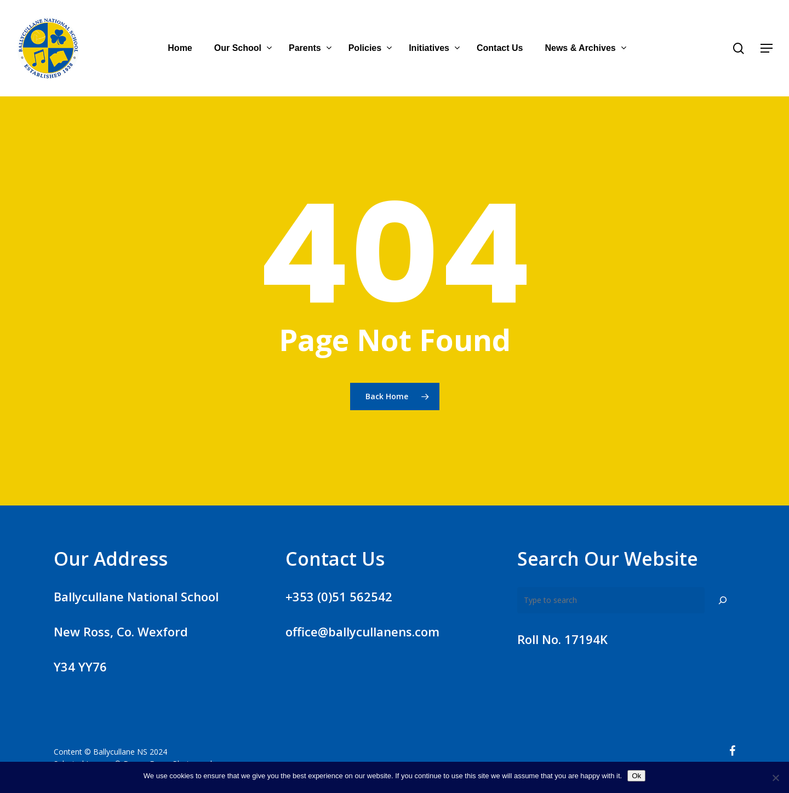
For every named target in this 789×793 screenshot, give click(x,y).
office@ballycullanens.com (362, 631)
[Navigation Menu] (767, 48)
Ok (636, 776)
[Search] (722, 600)
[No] (775, 777)
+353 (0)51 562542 (338, 596)
